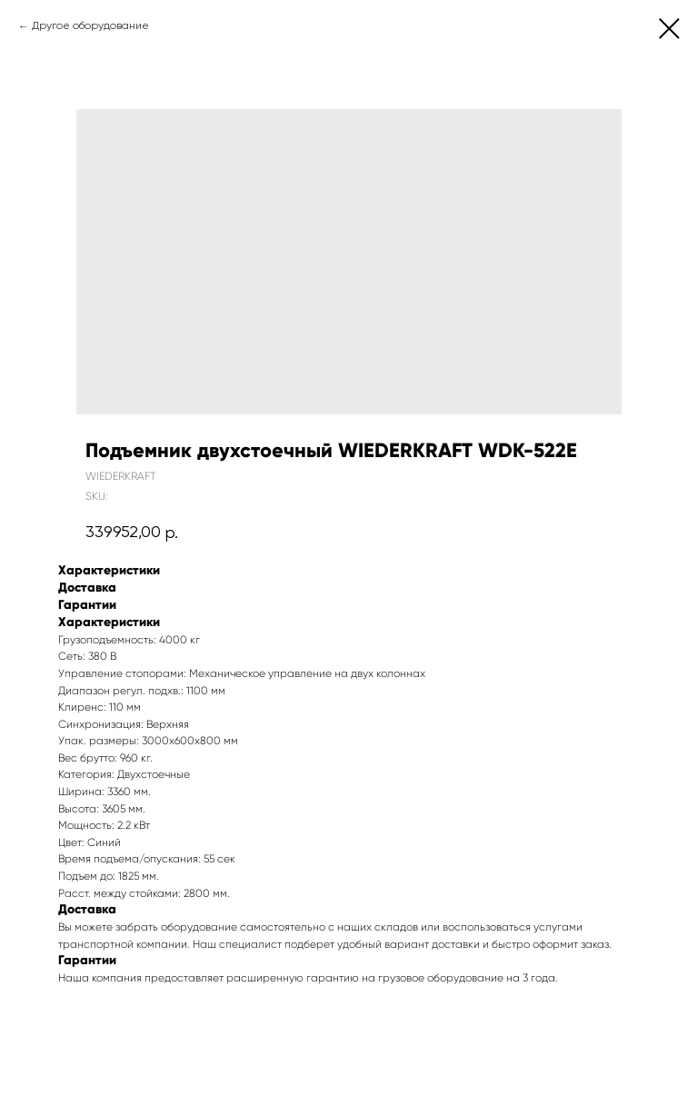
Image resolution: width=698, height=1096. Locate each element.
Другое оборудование (90, 26)
